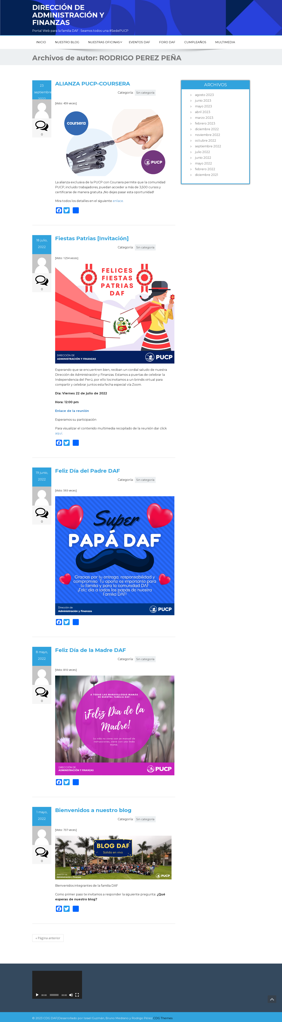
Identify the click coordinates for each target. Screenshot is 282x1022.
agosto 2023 (204, 95)
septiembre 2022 (208, 146)
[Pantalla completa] (77, 995)
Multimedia (225, 42)
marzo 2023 (204, 118)
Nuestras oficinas (105, 42)
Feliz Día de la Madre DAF (90, 650)
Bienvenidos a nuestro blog (93, 810)
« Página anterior (47, 938)
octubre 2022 (205, 140)
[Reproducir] (37, 995)
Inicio (41, 42)
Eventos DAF (139, 42)
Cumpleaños (195, 42)
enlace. (118, 201)
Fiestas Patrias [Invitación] (92, 238)
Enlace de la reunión (72, 411)
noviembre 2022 (207, 135)
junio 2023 (203, 100)
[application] (57, 985)
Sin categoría (145, 92)
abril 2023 (202, 112)
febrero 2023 (205, 123)
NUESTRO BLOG (67, 42)
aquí (58, 433)
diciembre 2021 (206, 175)
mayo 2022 (203, 163)
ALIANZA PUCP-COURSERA (92, 83)
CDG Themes (162, 1018)
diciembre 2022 (207, 129)
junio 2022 (203, 158)
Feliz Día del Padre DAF (87, 471)
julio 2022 (202, 152)
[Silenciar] (71, 995)
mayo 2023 (203, 106)
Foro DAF (167, 42)
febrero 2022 (205, 169)
